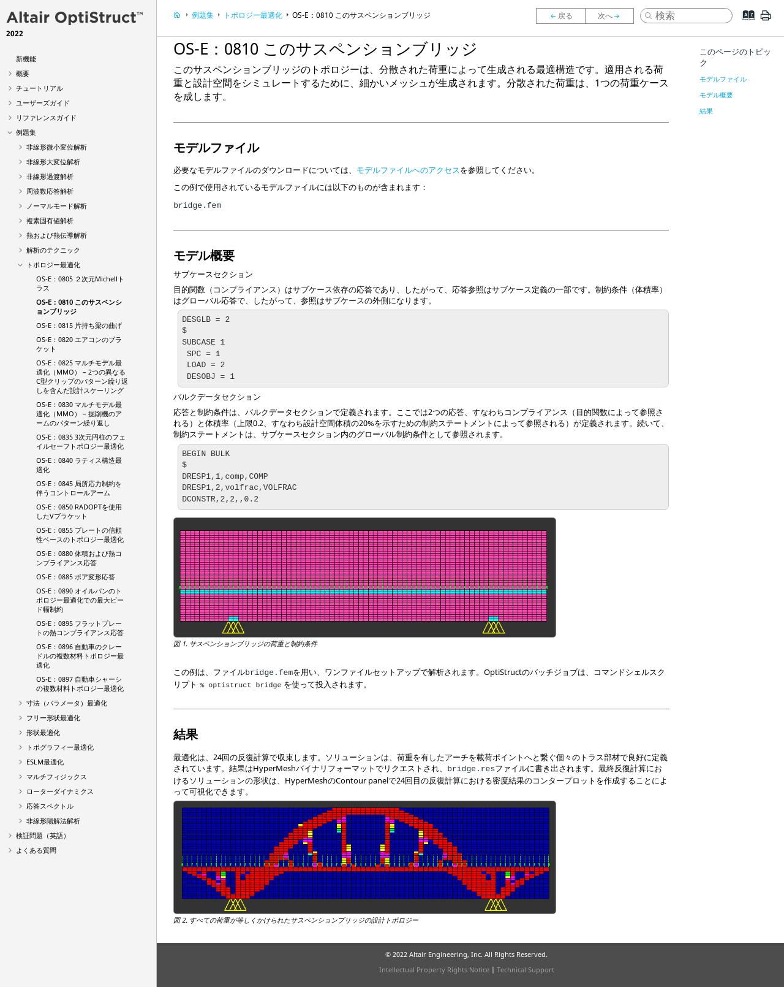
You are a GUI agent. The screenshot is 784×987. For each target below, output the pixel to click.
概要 (22, 73)
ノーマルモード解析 (56, 205)
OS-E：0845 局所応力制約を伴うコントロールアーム (79, 488)
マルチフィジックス (56, 776)
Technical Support (525, 969)
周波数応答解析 (50, 191)
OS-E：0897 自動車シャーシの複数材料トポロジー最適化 (80, 683)
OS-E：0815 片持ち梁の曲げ (79, 325)
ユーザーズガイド (43, 102)
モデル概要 (716, 94)
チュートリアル (39, 88)
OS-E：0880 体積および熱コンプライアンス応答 (79, 558)
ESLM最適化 (45, 761)
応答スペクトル (50, 805)
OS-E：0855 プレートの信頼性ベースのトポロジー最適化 (80, 534)
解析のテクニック (53, 249)
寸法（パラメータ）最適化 (66, 702)
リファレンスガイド (46, 117)
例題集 (26, 132)
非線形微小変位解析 (56, 146)
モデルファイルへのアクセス (408, 169)
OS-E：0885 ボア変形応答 (75, 576)
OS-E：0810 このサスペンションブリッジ (361, 15)
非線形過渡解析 (50, 176)
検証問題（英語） (43, 835)
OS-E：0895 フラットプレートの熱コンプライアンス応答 (80, 628)
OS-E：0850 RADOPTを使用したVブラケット (79, 511)
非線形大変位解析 (53, 161)
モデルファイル (723, 78)
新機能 (26, 58)
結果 (706, 110)
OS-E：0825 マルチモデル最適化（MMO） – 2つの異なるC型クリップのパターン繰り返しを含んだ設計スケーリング (82, 376)
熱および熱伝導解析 (56, 235)
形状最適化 (43, 732)
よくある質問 (36, 850)
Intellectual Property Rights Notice (434, 969)
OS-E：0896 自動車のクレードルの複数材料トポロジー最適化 (80, 655)
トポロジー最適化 (53, 264)
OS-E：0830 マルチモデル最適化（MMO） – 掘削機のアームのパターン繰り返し (79, 413)
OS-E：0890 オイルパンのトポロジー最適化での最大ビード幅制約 (80, 600)
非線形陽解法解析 (53, 820)
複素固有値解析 (50, 220)
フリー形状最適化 (53, 717)
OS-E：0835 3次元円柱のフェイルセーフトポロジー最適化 (81, 441)
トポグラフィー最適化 (60, 747)
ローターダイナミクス (60, 791)
